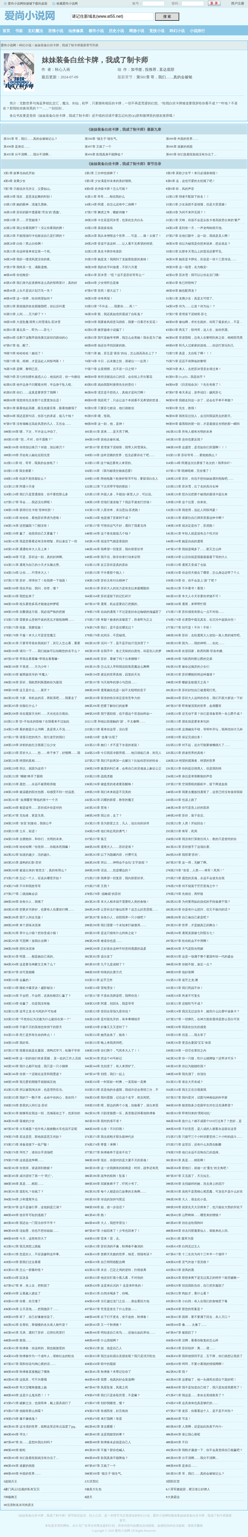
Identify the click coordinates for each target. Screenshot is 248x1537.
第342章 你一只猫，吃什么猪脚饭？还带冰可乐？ (204, 1058)
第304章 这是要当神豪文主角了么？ (32, 964)
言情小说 (55, 31)
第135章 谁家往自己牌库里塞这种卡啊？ (197, 518)
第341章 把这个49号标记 (105, 1058)
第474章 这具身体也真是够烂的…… (194, 1403)
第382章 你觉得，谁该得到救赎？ (30, 1168)
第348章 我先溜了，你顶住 (188, 1074)
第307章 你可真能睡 (21, 972)
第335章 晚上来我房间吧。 (107, 1042)
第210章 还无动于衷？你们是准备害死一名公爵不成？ (207, 713)
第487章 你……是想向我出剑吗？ (30, 1442)
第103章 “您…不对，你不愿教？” (30, 439)
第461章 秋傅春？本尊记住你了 (110, 1371)
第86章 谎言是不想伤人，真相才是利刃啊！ (117, 392)
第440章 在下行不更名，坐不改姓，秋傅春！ (119, 1317)
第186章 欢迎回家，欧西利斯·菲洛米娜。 (198, 651)
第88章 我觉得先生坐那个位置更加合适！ (34, 400)
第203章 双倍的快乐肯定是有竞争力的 (114, 698)
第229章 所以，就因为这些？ (27, 768)
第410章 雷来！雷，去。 (105, 1238)
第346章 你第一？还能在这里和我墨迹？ (35, 1074)
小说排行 (197, 31)
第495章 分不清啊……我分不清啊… (27, 154)
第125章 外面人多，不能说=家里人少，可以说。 (121, 494)
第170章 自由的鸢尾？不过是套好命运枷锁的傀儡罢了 (125, 612)
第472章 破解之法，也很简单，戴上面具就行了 (39, 1403)
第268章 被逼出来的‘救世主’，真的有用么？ (37, 870)
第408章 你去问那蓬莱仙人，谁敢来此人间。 (201, 1230)
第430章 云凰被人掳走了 (24, 1293)
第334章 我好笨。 (20, 1042)
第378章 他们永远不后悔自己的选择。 (196, 1152)
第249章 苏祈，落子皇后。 (188, 815)
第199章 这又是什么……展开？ (29, 690)
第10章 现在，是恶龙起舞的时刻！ (30, 196)
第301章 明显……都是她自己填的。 (32, 956)
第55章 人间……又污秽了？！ (27, 314)
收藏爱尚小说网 (67, 3)
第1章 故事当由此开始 (20, 173)
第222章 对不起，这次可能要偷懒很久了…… (201, 745)
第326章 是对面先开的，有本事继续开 (114, 1019)
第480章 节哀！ (181, 1418)
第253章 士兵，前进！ (23, 831)
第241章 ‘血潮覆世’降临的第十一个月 (33, 800)
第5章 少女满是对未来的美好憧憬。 (110, 181)
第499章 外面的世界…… (182, 139)
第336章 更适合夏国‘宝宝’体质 (191, 1042)
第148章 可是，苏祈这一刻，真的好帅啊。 (36, 557)
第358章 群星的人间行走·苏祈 (28, 1105)
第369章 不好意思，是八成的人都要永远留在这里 (204, 1129)
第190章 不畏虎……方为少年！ (29, 666)
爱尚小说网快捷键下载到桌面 (27, 3)
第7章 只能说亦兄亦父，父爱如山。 (29, 189)
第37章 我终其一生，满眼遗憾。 (28, 267)
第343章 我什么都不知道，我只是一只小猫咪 (38, 1066)
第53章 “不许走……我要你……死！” (112, 306)
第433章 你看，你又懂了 (24, 1301)
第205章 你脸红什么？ (23, 706)
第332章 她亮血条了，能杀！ (108, 1035)
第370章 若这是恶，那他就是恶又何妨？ (35, 1136)
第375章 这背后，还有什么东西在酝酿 (196, 1144)
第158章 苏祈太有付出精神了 (108, 580)
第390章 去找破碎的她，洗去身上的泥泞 (197, 1183)
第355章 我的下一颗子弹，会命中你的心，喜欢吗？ (42, 1097)
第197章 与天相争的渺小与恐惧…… (113, 682)
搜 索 (167, 16)
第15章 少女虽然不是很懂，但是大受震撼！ (198, 204)
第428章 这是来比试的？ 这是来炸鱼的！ (116, 1285)
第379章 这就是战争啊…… (26, 1160)
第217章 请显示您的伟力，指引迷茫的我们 (36, 737)
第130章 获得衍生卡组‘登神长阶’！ (31, 510)
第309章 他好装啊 (182, 972)
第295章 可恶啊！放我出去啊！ (29, 941)
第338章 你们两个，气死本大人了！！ (114, 1050)
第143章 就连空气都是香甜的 (108, 541)
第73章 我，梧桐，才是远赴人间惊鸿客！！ (36, 361)
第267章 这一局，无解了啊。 (190, 862)
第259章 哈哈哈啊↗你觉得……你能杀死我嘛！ (39, 847)
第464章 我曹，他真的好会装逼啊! (112, 1379)
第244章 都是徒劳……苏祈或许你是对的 (35, 807)
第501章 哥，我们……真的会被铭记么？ (30, 139)
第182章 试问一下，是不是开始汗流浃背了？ (119, 643)
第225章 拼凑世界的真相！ (188, 753)
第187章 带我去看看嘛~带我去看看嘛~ (33, 659)
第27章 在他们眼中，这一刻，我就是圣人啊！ (200, 236)
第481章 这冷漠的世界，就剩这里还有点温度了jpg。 (43, 1426)
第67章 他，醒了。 (19, 345)
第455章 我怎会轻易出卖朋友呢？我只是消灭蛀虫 (122, 1356)
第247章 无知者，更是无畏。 (27, 815)
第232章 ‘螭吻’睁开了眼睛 (25, 776)
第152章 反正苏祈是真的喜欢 (108, 565)
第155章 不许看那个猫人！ (107, 572)
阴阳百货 (174, 1481)
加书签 (136, 69)
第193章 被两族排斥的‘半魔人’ (28, 674)
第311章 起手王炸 (101, 980)
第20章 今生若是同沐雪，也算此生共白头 (115, 220)
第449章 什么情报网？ (104, 1340)
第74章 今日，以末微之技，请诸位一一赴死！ (118, 361)
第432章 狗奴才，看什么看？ (190, 1293)
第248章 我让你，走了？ (105, 815)
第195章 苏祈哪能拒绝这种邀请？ (193, 674)
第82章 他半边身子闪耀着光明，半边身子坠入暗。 (40, 384)
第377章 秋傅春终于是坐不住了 (110, 1152)
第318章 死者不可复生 (185, 995)
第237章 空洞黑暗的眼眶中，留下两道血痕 (199, 784)
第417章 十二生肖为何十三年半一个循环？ (199, 1254)
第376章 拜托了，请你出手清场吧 (30, 1152)
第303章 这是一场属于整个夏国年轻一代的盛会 (202, 956)
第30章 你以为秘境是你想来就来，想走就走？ (200, 243)
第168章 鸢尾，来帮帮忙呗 (188, 604)
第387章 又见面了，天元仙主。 (191, 1176)
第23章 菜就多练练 (100, 228)
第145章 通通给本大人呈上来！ (29, 549)
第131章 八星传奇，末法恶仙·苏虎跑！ (115, 510)
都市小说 (96, 31)
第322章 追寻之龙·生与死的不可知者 (32, 1011)
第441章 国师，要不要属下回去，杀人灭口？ (201, 1317)
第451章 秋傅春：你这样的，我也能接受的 (36, 1348)
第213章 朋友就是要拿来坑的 (190, 721)
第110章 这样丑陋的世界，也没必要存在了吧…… (122, 455)
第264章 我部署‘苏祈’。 (186, 854)
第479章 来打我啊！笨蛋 (105, 1418)
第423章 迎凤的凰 (182, 1270)
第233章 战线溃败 (101, 776)
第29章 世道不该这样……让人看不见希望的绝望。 (121, 243)
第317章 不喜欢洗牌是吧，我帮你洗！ (114, 995)
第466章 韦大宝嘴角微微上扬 (27, 1387)
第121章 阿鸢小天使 (21, 486)
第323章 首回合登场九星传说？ (110, 1011)
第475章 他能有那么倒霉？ (26, 1411)
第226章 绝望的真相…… (24, 760)
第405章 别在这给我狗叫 (187, 1223)
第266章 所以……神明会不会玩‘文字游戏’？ (118, 862)
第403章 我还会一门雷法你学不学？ (32, 1223)
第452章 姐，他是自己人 (105, 1348)
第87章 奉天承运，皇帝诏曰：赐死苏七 (195, 392)
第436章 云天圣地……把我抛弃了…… (33, 1309)
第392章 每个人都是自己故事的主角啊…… (117, 1191)
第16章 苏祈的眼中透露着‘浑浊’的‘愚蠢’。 (35, 212)
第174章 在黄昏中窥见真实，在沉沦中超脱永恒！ (204, 619)
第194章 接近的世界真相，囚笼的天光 (114, 674)
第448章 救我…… (20, 1340)
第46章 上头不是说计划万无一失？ (30, 290)
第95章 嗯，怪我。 (100, 416)
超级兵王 (11, 1481)
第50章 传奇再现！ (100, 298)
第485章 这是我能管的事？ (107, 1434)
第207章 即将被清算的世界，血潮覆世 (196, 706)
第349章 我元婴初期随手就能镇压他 (32, 1082)
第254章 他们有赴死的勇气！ (108, 831)
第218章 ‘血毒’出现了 (103, 737)
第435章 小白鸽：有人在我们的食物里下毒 (199, 1301)
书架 (19, 31)
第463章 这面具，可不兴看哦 (27, 1379)
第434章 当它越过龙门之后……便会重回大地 (119, 1301)
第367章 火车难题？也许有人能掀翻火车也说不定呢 (42, 1129)
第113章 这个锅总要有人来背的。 (111, 463)
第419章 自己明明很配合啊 (107, 1262)
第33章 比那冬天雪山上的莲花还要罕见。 (196, 251)
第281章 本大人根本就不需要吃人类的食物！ (119, 901)
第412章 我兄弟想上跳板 (24, 1246)
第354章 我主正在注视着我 (188, 1089)
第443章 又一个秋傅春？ (105, 1324)
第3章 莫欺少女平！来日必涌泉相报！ (193, 173)
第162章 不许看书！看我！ (188, 588)
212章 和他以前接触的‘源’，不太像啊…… (117, 721)
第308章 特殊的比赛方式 (105, 972)
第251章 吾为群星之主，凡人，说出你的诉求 (119, 823)
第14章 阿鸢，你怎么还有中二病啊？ (112, 204)
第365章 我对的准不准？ (105, 1121)
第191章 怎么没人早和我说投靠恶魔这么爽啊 (119, 666)
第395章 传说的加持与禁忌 (107, 1199)
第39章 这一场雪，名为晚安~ (188, 267)
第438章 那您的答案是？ (187, 1309)
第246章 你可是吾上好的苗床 (190, 807)
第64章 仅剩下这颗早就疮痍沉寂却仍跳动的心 (37, 337)
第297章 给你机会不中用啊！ (190, 941)
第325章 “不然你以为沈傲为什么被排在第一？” (39, 1019)
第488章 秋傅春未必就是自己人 (110, 1442)
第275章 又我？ (99, 886)
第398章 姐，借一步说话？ (107, 1207)
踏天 (89, 1497)
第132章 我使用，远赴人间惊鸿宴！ (194, 510)
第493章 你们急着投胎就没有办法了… (191, 154)
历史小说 (116, 31)
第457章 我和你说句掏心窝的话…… (32, 1364)
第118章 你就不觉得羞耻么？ (27, 478)
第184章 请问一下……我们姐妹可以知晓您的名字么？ (44, 651)
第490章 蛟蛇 (17, 1450)
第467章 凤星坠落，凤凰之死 (108, 1387)
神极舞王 (11, 1497)
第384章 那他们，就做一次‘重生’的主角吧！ (200, 1168)
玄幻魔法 (35, 31)
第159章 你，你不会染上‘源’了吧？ (194, 580)
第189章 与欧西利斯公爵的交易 (191, 659)
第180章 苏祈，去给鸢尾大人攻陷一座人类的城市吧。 (207, 635)
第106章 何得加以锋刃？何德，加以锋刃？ (36, 447)
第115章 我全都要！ (21, 471)
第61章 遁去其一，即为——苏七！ (30, 330)
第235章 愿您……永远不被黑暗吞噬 (32, 784)
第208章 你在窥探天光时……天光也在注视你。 (39, 713)
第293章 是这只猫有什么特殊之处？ (113, 933)
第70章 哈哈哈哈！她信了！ (25, 353)
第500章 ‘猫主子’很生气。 (102, 139)
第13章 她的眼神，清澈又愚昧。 (28, 204)
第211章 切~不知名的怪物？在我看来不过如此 (38, 721)
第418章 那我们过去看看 (24, 1262)
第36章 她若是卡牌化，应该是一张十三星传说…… (203, 259)
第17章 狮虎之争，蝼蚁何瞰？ (108, 212)
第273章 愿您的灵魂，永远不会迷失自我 (197, 878)
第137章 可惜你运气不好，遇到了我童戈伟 (117, 525)
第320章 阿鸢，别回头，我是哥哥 (111, 1003)
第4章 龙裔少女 (15, 181)
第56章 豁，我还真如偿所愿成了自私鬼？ (115, 314)
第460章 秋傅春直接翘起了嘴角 (29, 1371)
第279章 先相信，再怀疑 (187, 894)
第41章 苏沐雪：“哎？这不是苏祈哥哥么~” (116, 275)
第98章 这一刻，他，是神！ (106, 424)
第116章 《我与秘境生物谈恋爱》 (111, 471)
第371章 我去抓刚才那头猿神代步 (111, 1136)
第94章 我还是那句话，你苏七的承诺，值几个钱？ (40, 416)
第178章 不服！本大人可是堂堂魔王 (32, 635)
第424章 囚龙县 (18, 1277)
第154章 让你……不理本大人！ (29, 572)
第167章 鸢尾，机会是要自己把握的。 (114, 604)
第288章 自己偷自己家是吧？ (190, 917)
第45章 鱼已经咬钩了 (183, 283)
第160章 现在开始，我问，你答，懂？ (33, 588)
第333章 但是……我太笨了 (188, 1035)
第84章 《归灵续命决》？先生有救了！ (195, 384)
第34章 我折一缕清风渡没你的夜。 (30, 259)
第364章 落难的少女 (21, 1121)
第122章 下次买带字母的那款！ (110, 486)
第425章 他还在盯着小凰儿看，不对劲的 (116, 1277)
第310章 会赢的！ (20, 980)
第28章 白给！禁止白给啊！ (25, 243)
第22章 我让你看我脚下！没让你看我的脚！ (36, 228)
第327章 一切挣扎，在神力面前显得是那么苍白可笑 (205, 1019)
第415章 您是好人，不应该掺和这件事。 (35, 1254)
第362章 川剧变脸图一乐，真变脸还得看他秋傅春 (122, 1113)
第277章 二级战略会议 (23, 894)
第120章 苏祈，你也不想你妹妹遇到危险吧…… (202, 478)
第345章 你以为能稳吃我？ (188, 1066)
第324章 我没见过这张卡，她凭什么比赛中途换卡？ (205, 1011)
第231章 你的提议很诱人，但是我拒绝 (196, 768)
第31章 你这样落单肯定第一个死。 (30, 251)
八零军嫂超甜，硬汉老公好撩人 (189, 1489)
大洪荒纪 (92, 1481)
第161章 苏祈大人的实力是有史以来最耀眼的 (119, 588)
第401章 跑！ (98, 1215)
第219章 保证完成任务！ (187, 737)
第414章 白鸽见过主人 (185, 1246)
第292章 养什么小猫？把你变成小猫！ (33, 933)
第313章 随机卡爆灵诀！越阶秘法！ (32, 988)
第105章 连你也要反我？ (187, 439)
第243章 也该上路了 (184, 800)
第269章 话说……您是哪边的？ (110, 870)
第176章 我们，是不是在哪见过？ (111, 627)
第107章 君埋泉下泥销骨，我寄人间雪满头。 (119, 447)
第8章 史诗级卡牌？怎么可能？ (107, 189)
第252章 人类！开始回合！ (188, 823)
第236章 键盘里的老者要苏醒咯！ (111, 784)
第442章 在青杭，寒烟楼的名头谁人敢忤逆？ (38, 1324)
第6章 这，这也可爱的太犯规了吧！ (191, 181)
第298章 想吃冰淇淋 (21, 948)
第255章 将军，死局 (184, 831)
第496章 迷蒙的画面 (179, 146)
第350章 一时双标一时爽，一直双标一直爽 (117, 1082)
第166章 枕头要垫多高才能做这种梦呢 (33, 604)
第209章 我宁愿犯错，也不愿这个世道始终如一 (120, 713)
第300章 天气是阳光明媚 (187, 948)
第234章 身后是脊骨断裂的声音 (191, 776)
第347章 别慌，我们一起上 (107, 1074)
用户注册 (237, 3)
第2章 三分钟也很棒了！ (102, 173)
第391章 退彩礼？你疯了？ (26, 1191)
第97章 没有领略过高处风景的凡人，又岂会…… (39, 424)
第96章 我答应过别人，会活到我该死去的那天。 (201, 416)
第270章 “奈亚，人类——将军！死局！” (197, 870)
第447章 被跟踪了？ (184, 1332)
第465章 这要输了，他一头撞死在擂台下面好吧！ (204, 1379)
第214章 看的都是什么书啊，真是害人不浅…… (39, 729)
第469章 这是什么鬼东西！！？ (29, 1395)
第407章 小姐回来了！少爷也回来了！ (114, 1230)
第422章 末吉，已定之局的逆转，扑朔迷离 (117, 1270)
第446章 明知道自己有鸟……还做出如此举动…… (122, 1332)
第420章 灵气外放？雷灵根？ (190, 1262)
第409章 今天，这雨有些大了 (27, 1238)
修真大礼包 (93, 1489)
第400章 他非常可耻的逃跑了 (27, 1215)
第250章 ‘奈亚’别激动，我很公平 (30, 823)
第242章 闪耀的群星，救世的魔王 (111, 800)
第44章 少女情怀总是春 (103, 283)
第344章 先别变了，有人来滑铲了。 (113, 1066)
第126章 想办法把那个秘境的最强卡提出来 (199, 494)
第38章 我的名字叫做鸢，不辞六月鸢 (112, 267)
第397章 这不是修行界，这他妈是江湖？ (35, 1207)
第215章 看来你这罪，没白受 (108, 729)
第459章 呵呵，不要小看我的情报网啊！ (197, 1364)
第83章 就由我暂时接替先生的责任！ (112, 384)
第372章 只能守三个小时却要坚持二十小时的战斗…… (207, 1136)
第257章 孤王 (98, 839)
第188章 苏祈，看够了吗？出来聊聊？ (114, 659)
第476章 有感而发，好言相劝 (108, 1411)
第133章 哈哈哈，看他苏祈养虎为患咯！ (35, 518)
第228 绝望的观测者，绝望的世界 (193, 760)
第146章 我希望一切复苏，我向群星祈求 (116, 549)
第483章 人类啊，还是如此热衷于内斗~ (197, 1426)
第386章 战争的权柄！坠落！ (108, 1176)
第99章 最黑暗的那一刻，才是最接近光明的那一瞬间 (204, 424)
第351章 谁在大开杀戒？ (187, 1082)
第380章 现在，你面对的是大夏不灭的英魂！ (119, 1160)
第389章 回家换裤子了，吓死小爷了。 (114, 1183)
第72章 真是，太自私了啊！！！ (190, 353)
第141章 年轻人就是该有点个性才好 (194, 533)
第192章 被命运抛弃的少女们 (190, 666)
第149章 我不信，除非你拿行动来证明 (114, 557)
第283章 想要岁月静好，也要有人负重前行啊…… (41, 909)
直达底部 (166, 69)
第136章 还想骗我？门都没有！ (29, 525)
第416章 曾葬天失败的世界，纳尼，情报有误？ (120, 1254)
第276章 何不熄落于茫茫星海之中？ (194, 886)
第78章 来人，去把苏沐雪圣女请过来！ (195, 369)
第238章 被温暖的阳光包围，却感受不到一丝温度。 (42, 792)
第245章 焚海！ (99, 807)
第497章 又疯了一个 (98, 146)
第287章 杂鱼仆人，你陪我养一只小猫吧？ (117, 917)
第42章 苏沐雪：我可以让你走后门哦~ (194, 275)
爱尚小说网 (31, 14)
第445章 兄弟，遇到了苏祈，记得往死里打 (36, 1332)
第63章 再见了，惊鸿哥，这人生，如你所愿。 (200, 330)
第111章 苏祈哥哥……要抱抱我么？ (194, 455)
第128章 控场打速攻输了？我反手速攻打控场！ (120, 502)
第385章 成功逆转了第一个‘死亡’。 (31, 1176)
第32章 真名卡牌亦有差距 (105, 251)
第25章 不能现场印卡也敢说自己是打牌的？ (36, 236)
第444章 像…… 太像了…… (189, 1324)
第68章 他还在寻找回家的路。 (108, 345)
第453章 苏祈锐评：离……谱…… (193, 1348)
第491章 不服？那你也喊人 (107, 1450)
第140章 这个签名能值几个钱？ (110, 533)
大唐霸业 (174, 1497)
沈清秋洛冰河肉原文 (20, 1505)
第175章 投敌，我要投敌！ (26, 627)
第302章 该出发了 (101, 956)
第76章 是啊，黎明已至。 (24, 369)
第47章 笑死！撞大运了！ (105, 290)
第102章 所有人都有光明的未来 (191, 431)
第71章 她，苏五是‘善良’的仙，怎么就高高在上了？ (122, 353)
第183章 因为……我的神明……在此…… (197, 643)
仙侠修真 (76, 31)
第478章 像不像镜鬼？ (23, 1418)
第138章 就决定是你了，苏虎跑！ (193, 525)
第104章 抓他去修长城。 (105, 439)
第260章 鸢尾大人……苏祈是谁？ (111, 847)
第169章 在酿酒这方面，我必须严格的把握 (36, 612)
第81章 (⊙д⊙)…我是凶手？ (187, 377)
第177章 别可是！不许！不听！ (191, 627)
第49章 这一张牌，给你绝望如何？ (30, 298)
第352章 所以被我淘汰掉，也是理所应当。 (36, 1089)
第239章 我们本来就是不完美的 (110, 792)
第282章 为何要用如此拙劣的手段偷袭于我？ (201, 901)
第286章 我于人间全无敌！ (26, 917)
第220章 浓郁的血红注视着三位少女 (32, 745)
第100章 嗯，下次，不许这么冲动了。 (33, 431)
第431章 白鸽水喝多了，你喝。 (110, 1293)
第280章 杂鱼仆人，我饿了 (26, 901)
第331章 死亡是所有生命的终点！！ (32, 1035)
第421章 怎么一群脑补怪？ (26, 1270)
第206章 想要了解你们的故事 (108, 706)
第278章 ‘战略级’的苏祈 (105, 894)
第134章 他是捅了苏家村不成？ (110, 518)
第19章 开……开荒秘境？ (24, 220)
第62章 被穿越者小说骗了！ (106, 330)
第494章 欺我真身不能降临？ (104, 154)
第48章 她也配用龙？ (183, 290)
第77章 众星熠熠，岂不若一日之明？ (112, 369)
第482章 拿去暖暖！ (102, 1426)
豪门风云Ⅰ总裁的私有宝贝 (22, 1489)
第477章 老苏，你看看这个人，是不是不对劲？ (202, 1411)
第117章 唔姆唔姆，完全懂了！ (191, 471)
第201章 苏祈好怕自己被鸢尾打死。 (194, 690)
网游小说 (136, 31)
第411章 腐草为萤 (182, 1238)
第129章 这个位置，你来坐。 (190, 502)
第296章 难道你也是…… (105, 941)
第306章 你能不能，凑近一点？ (191, 964)
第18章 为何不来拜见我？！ (187, 212)
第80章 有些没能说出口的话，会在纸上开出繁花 (120, 377)
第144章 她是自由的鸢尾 (187, 541)
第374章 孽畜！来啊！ (104, 1144)
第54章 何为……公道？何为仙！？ (192, 306)
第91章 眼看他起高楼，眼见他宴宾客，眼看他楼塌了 (42, 408)
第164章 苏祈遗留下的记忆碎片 (110, 596)
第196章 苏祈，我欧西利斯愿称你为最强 (35, 682)
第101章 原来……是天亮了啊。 (110, 431)
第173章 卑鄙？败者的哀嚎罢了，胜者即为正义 (120, 619)
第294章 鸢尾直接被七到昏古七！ (193, 933)
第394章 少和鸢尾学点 (23, 1199)
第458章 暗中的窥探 (102, 1364)
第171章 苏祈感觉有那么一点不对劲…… (197, 612)
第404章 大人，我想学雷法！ (108, 1223)
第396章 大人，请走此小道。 (190, 1199)
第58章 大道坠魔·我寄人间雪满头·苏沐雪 (33, 322)
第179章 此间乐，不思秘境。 (108, 635)
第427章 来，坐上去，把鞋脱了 (29, 1285)
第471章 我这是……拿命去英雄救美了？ (197, 1395)
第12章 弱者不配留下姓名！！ (189, 196)
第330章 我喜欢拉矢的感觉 (188, 1027)
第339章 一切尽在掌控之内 (188, 1050)
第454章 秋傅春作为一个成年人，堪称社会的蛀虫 (41, 1356)
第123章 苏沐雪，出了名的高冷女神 (194, 486)
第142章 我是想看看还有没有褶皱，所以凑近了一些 (42, 541)
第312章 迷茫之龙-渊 (184, 980)
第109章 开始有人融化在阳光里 (29, 455)
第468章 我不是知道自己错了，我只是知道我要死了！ (207, 1387)
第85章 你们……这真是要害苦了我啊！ (33, 392)
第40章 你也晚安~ (18, 275)
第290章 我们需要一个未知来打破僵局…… (117, 925)
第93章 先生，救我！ (183, 408)
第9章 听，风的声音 (181, 189)
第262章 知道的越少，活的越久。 (30, 854)
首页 (6, 31)
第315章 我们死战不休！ (187, 988)
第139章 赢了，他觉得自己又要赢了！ (33, 533)
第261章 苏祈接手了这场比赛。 (191, 847)
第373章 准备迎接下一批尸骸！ (29, 1144)
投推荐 (150, 69)
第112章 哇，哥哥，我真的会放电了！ (33, 463)
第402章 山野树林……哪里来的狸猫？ (196, 1215)
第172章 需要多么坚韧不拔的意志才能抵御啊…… (41, 619)
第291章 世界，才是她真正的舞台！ (194, 925)
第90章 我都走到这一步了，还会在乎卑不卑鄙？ (201, 400)
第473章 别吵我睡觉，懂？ (107, 1403)
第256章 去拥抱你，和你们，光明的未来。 (36, 839)
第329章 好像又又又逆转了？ (108, 1027)
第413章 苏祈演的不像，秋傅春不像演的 (116, 1246)
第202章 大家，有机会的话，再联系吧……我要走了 (42, 698)
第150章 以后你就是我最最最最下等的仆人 (199, 557)
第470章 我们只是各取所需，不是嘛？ (114, 1395)
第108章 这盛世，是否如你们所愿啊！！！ (199, 447)
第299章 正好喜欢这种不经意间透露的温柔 (117, 948)
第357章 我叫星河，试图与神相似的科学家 (199, 1097)
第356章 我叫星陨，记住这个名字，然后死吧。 (120, 1097)
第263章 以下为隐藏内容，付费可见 (113, 854)
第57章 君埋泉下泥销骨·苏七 (188, 314)
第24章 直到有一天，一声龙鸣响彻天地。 (196, 228)
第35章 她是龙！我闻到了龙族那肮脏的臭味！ (118, 259)
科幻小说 (177, 31)
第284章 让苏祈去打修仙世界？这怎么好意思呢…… (123, 909)
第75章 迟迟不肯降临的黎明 (187, 361)
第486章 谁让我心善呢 (185, 1434)
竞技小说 (156, 31)
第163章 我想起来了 (21, 596)
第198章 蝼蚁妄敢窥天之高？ (190, 682)
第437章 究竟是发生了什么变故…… (113, 1309)
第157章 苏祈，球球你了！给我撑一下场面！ (38, 580)
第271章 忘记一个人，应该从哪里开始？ (35, 878)
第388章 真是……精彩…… (26, 1183)
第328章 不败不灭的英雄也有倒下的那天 (35, 1027)
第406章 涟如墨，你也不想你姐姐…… (33, 1230)
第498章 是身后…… (17, 146)
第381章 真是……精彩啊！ (188, 1160)
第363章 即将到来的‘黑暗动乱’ (191, 1113)
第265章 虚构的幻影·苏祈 (25, 862)
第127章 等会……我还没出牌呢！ (30, 502)
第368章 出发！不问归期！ (107, 1129)
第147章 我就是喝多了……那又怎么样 (196, 549)
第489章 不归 (179, 1442)
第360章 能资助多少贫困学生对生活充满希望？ (202, 1105)
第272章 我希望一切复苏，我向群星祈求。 (117, 878)
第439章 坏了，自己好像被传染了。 (32, 1317)
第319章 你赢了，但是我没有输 (29, 1003)
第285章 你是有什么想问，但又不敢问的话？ (201, 909)
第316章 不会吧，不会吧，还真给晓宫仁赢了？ (39, 995)
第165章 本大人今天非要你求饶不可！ (196, 596)
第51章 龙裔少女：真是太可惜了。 (192, 298)
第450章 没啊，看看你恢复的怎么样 (194, 1340)
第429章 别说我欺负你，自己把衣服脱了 (197, 1285)
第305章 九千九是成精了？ (107, 964)
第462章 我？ (179, 1371)
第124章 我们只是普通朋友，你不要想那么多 (38, 494)
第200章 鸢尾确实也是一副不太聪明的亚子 (117, 690)
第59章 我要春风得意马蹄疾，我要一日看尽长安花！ (123, 322)
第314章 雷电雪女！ (102, 988)
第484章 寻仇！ (18, 1434)
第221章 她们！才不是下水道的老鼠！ (114, 745)
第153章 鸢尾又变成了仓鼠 (188, 565)
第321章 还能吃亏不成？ (187, 1003)
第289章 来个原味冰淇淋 (24, 925)
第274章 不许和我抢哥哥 (24, 886)
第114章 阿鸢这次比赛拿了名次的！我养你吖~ (201, 463)
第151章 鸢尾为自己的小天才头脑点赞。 (35, 565)
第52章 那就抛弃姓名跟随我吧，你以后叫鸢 (36, 306)
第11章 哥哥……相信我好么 (106, 196)
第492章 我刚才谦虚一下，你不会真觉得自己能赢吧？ (207, 1450)
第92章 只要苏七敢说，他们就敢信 (111, 408)
